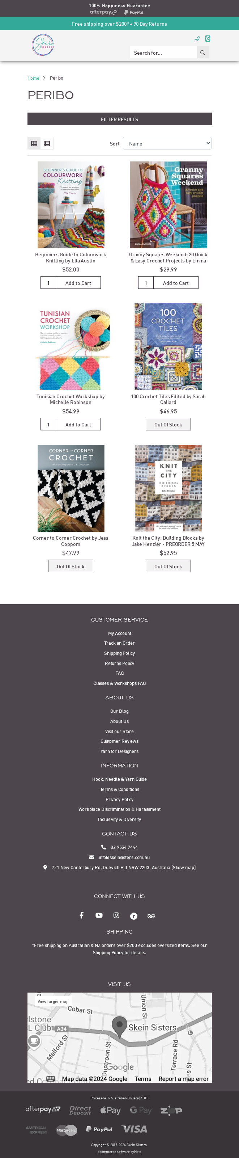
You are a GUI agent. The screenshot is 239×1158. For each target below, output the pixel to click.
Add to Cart (78, 282)
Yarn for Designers (119, 751)
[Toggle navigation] (208, 38)
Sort (115, 143)
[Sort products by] (167, 143)
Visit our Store (119, 731)
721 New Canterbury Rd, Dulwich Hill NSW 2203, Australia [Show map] (119, 867)
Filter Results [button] (119, 118)
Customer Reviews (119, 740)
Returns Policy (119, 663)
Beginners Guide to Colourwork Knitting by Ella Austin (70, 257)
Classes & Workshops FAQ (119, 682)
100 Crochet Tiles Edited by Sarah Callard (168, 398)
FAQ (119, 672)
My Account (119, 632)
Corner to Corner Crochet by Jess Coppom (70, 540)
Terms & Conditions (119, 789)
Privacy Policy (119, 799)
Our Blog (119, 710)
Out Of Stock (168, 424)
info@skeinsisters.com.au (119, 857)
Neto (137, 1151)
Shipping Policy (119, 652)
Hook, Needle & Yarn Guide (119, 778)
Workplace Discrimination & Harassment (119, 808)
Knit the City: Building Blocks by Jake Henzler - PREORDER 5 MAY (168, 540)
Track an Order (119, 642)
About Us (119, 720)
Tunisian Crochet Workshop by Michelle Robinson (71, 398)
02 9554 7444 (119, 846)
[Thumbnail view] (34, 143)
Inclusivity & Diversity (119, 819)
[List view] (47, 143)
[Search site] (203, 52)
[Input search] (163, 52)
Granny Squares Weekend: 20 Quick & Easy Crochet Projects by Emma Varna (168, 260)
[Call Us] (197, 38)
